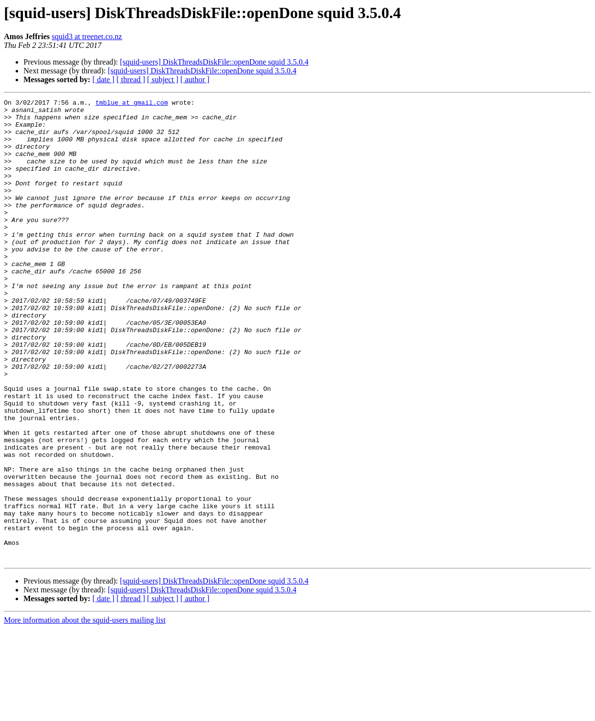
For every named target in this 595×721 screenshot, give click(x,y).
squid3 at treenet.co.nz (87, 36)
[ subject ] (162, 79)
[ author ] (195, 79)
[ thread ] (130, 79)
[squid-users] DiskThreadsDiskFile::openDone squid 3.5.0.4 (214, 62)
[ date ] (103, 79)
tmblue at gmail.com (131, 103)
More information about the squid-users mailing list (85, 712)
